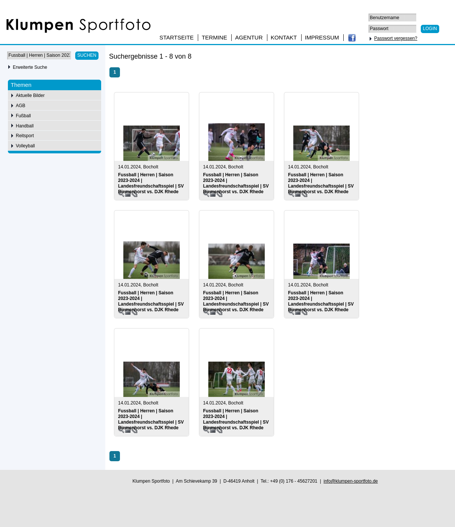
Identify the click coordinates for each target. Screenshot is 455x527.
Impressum (322, 37)
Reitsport (25, 135)
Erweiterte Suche (30, 67)
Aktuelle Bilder (30, 95)
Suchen (87, 55)
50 (413, 57)
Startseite (176, 37)
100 (436, 57)
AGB (20, 105)
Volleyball (25, 145)
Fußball (23, 115)
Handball (24, 126)
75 (424, 57)
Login (430, 28)
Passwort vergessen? (395, 38)
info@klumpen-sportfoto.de (350, 481)
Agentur (248, 37)
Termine (214, 37)
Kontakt (284, 37)
